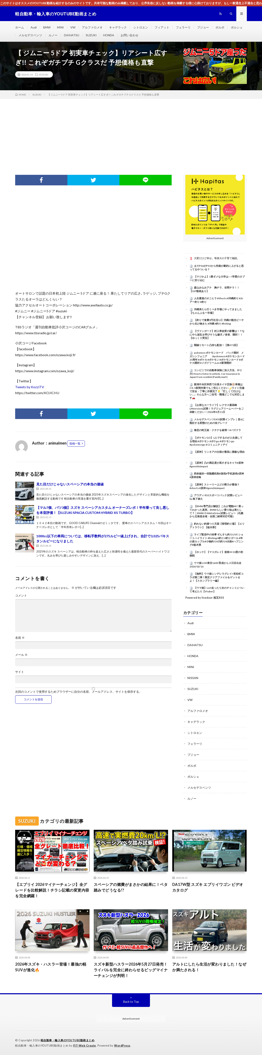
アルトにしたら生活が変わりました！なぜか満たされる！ (209, 967)
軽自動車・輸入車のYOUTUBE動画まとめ (68, 1040)
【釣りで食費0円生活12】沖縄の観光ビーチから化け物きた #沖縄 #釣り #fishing (217, 321)
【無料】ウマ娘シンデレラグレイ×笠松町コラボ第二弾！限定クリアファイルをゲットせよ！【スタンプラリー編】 (216, 577)
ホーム (19, 27)
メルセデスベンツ (30, 35)
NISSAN (192, 678)
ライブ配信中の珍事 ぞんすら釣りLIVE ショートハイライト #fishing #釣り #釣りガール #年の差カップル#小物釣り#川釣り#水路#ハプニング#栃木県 (216, 539)
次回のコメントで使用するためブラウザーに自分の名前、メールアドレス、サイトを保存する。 (78, 691)
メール (21, 654)
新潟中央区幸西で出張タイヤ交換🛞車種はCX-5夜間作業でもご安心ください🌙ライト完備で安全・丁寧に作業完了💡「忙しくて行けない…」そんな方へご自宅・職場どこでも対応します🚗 (217, 391)
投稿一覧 (75, 443)
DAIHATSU (71, 35)
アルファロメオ (92, 27)
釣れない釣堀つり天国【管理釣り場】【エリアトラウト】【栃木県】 (217, 525)
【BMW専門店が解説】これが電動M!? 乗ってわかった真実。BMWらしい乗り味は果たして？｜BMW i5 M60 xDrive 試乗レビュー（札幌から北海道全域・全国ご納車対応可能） (216, 511)
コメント (21, 595)
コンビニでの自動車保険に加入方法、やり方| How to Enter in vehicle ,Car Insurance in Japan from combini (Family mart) (216, 374)
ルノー (53, 35)
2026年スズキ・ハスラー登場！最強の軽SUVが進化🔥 (50, 967)
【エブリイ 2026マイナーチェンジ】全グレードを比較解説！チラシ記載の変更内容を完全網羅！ (52, 890)
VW (72, 27)
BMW (47, 27)
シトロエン (140, 27)
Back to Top (131, 1001)
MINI (60, 27)
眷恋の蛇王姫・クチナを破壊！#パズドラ (217, 430)
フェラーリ (183, 27)
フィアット (162, 27)
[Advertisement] (131, 130)
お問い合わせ (129, 35)
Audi (34, 27)
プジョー (203, 27)
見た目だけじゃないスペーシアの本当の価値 (70, 484)
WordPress (122, 1045)
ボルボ (219, 27)
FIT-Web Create (84, 1045)
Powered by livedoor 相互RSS (204, 597)
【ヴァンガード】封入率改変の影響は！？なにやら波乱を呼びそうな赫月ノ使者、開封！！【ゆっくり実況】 (217, 334)
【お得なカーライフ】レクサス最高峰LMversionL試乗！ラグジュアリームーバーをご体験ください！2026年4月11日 (217, 408)
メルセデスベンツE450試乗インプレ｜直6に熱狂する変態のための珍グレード (217, 421)
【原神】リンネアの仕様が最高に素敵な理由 (219, 451)
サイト (19, 671)
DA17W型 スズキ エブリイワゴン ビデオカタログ (207, 887)
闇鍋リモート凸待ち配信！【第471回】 (216, 345)
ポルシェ (237, 27)
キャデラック (118, 27)
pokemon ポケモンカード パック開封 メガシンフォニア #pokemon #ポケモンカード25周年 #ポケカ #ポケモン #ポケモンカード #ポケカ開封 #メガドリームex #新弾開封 (217, 357)
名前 (20, 637)
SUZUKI (91, 35)
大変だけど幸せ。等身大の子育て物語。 (216, 258)
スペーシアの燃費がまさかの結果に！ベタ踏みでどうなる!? (131, 887)
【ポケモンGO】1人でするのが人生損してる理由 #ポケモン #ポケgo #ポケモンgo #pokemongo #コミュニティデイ (216, 441)
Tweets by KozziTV (29, 387)
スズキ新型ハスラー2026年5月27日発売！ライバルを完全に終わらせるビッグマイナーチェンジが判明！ (131, 970)
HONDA (108, 35)
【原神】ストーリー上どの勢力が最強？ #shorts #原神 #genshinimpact (214, 486)
